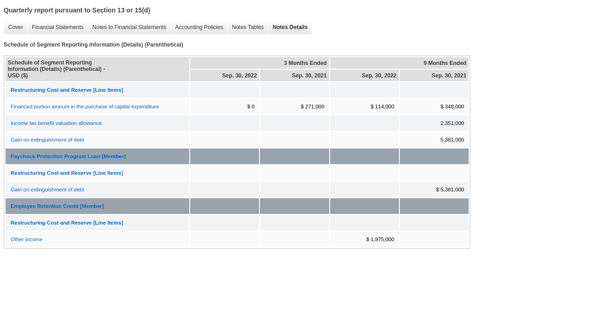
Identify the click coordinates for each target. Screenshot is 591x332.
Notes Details (288, 27)
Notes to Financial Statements (127, 27)
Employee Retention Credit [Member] (57, 206)
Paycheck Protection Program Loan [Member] (68, 156)
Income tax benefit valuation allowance (56, 123)
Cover (13, 27)
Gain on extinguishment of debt (47, 139)
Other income (26, 239)
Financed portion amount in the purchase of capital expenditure (85, 106)
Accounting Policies (196, 27)
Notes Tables (245, 27)
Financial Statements (55, 27)
